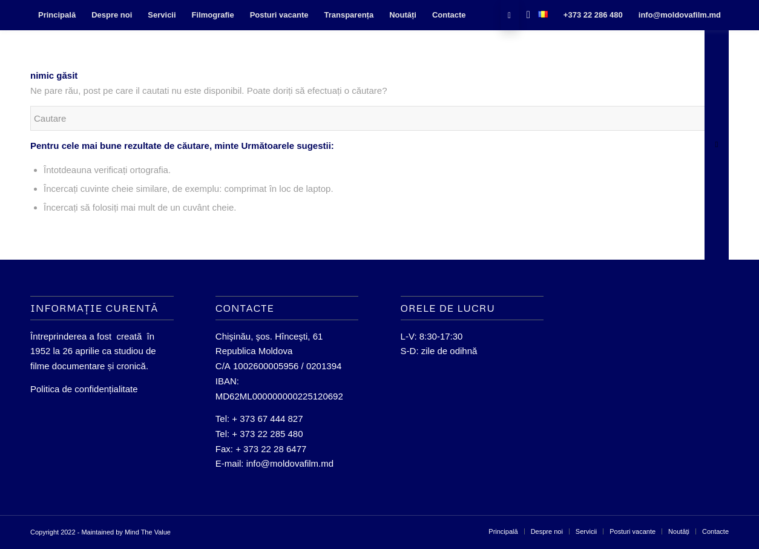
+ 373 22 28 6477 (270, 449)
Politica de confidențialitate (84, 389)
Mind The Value (148, 532)
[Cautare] (524, 15)
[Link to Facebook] (510, 15)
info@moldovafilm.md (290, 463)
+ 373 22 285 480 (267, 434)
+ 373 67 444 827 (267, 418)
